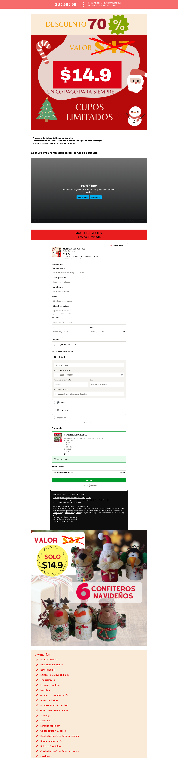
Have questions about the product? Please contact (69, 494)
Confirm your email (59, 277)
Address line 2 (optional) (61, 306)
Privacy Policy (57, 513)
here (76, 517)
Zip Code (55, 318)
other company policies (73, 513)
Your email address (59, 268)
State (92, 327)
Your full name (57, 287)
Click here (79, 256)
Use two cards (65, 365)
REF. (72, 521)
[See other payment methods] (89, 423)
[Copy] (68, 502)
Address (55, 296)
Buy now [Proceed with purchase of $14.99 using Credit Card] (89, 480)
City (53, 327)
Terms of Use (117, 511)
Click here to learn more (82, 506)
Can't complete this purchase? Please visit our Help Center (72, 498)
